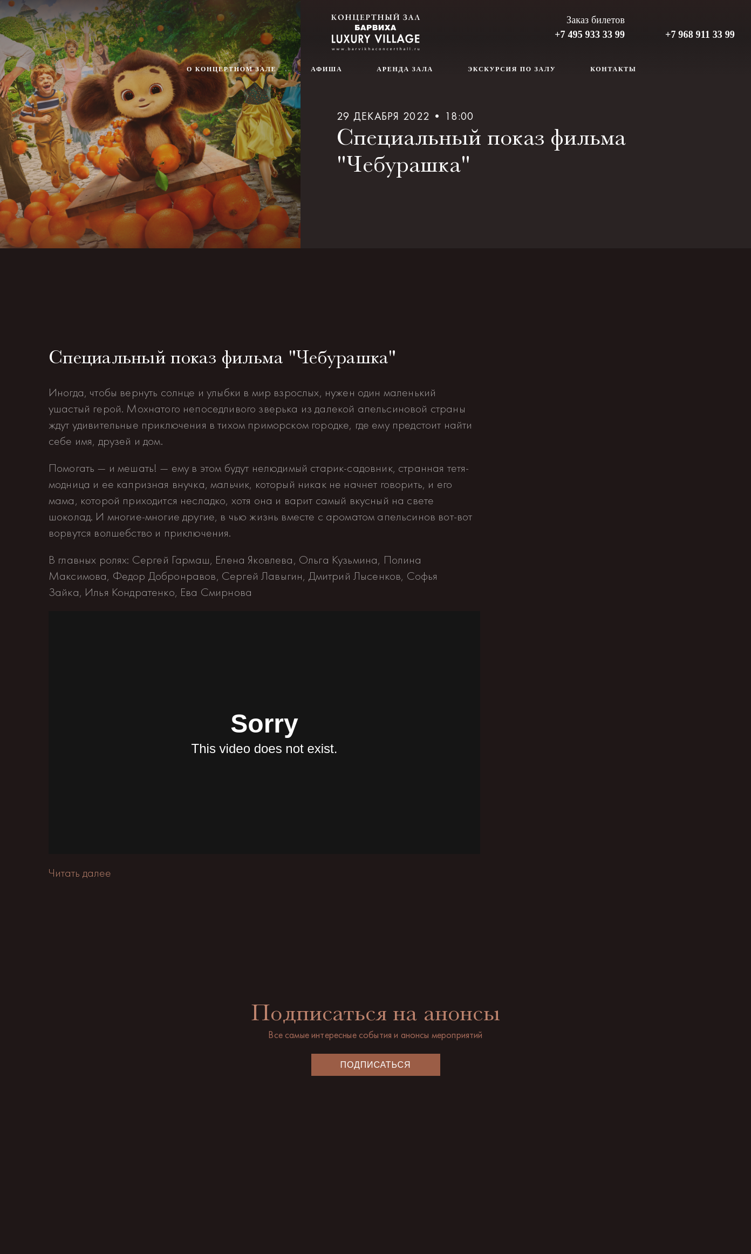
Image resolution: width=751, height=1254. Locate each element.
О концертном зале (231, 69)
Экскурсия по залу (512, 69)
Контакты (613, 69)
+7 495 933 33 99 (590, 34)
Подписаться (375, 1064)
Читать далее (80, 872)
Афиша (326, 69)
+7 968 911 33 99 (700, 34)
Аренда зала (405, 69)
